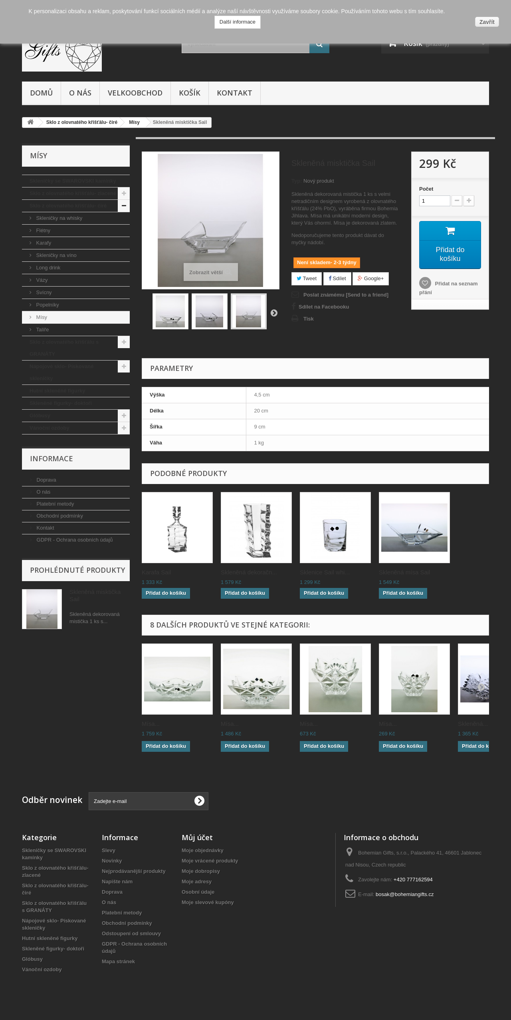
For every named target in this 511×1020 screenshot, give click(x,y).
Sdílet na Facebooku (324, 307)
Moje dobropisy (201, 871)
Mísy (41, 317)
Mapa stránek (118, 961)
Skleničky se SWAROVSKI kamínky (73, 181)
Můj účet (197, 837)
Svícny (43, 292)
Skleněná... (473, 723)
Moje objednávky (203, 850)
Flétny (42, 230)
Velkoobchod (135, 93)
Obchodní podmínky (59, 516)
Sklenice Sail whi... (325, 572)
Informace (51, 458)
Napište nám (117, 882)
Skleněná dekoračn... (249, 572)
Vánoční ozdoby (49, 428)
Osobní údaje (198, 892)
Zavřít (487, 22)
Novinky (112, 861)
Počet (426, 189)
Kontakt (234, 93)
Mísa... (151, 723)
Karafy (43, 243)
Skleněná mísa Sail (404, 572)
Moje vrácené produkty (210, 861)
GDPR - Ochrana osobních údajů (74, 540)
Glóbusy (40, 415)
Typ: (296, 181)
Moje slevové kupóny (208, 902)
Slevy (108, 850)
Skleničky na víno (56, 255)
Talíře (42, 330)
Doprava (45, 480)
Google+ (371, 278)
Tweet (307, 278)
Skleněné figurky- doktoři (61, 403)
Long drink (47, 268)
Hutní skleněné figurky (57, 391)
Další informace (238, 22)
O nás (80, 93)
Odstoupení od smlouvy (131, 933)
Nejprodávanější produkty (134, 871)
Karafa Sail (156, 572)
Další (274, 313)
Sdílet (337, 278)
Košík (189, 93)
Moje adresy (197, 882)
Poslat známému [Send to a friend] (345, 295)
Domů (41, 93)
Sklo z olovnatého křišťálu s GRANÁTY (64, 348)
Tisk (308, 319)
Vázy (41, 280)
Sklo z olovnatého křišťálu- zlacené (73, 193)
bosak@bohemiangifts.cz (405, 894)
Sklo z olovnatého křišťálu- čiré (68, 206)
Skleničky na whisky (58, 218)
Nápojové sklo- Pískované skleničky (61, 372)
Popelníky (47, 305)
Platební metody (54, 504)
